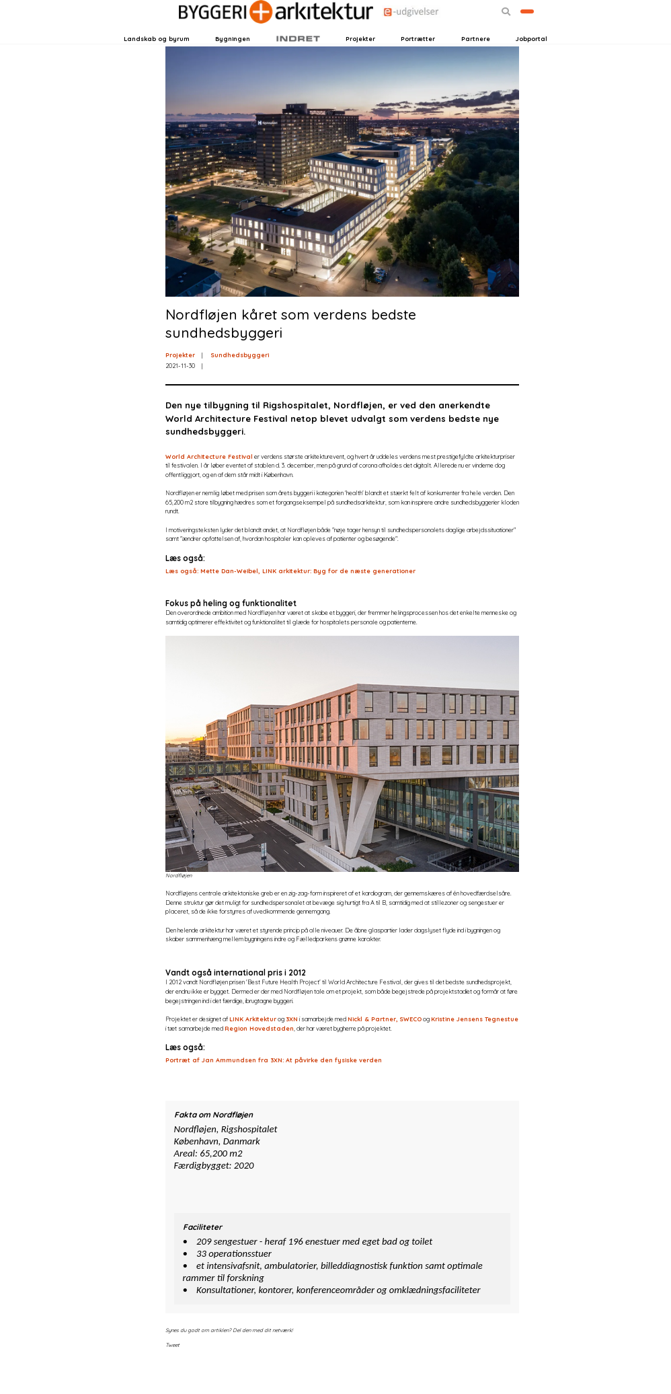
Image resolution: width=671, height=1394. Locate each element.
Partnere (475, 59)
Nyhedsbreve (219, 34)
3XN (292, 1048)
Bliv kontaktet (508, 34)
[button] (469, 35)
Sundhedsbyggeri (239, 384)
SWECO (410, 1048)
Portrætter (418, 59)
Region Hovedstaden (259, 1057)
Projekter (360, 59)
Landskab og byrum (157, 59)
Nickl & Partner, (373, 1048)
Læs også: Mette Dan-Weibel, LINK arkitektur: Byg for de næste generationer (290, 600)
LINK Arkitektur (252, 1048)
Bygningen (232, 59)
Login (145, 34)
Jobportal (531, 59)
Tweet (172, 1374)
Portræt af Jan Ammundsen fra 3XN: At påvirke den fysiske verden (273, 1089)
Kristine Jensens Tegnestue (474, 1048)
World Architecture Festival (209, 485)
